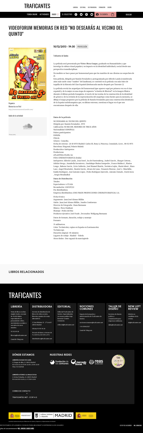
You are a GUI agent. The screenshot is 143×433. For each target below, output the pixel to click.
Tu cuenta (104, 14)
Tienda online (32, 14)
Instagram (86, 14)
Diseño (109, 7)
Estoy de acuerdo (126, 425)
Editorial (83, 7)
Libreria (75, 7)
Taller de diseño (114, 307)
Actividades (44, 14)
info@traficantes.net (19, 393)
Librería (16, 306)
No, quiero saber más (26, 428)
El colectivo (67, 14)
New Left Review (134, 307)
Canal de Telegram (17, 339)
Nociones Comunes (87, 307)
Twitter (81, 14)
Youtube (91, 14)
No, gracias (138, 425)
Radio (54, 14)
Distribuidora (92, 7)
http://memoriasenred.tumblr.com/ (21, 110)
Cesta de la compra (112, 14)
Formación (102, 7)
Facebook (76, 14)
